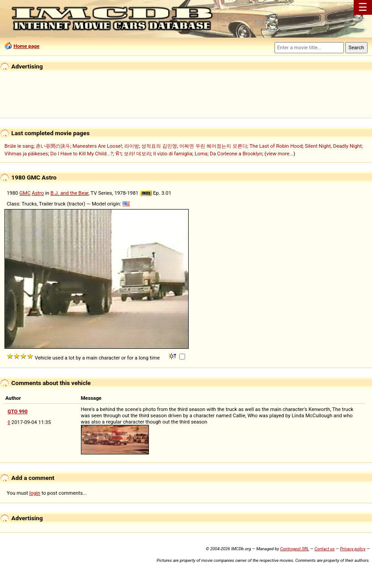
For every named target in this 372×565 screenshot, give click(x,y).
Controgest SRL (294, 548)
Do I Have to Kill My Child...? (81, 153)
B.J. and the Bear (70, 193)
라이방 (131, 146)
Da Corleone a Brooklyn (236, 153)
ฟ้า (118, 153)
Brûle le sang (19, 146)
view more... (279, 153)
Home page (26, 46)
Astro (38, 193)
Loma (200, 153)
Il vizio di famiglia (172, 153)
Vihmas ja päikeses (26, 153)
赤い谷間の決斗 (53, 146)
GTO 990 (18, 411)
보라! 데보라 (137, 153)
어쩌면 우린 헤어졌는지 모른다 (213, 146)
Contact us (324, 548)
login (35, 493)
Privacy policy (352, 548)
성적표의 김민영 (159, 146)
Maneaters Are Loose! (97, 146)
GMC (24, 193)
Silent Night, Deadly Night (333, 146)
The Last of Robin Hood (276, 146)
